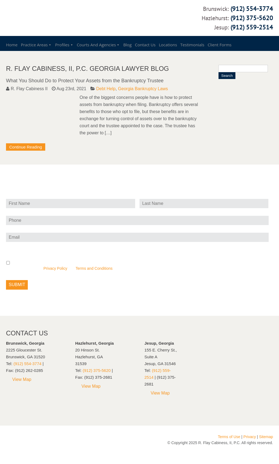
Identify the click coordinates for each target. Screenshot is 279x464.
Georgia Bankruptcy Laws (143, 88)
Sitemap (266, 437)
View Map (21, 379)
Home (11, 44)
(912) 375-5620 (252, 18)
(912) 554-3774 (252, 9)
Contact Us (145, 44)
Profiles (62, 44)
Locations (168, 44)
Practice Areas (34, 44)
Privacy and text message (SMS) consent (48, 249)
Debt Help (106, 88)
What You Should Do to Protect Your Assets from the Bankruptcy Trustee (84, 80)
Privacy (249, 437)
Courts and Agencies (96, 44)
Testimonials (192, 44)
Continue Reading (25, 147)
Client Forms (220, 44)
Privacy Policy (55, 268)
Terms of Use (229, 437)
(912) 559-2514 (252, 27)
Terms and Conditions (94, 268)
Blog (127, 44)
